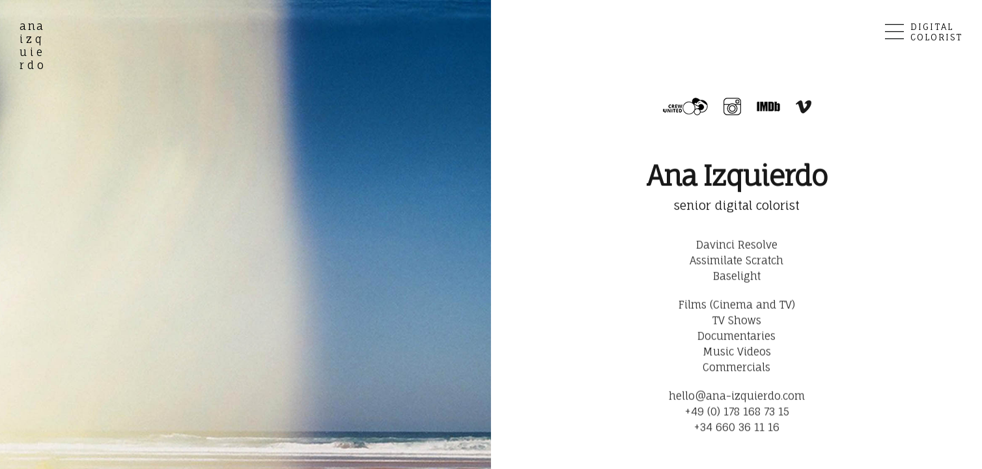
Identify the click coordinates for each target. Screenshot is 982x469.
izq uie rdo (33, 46)
